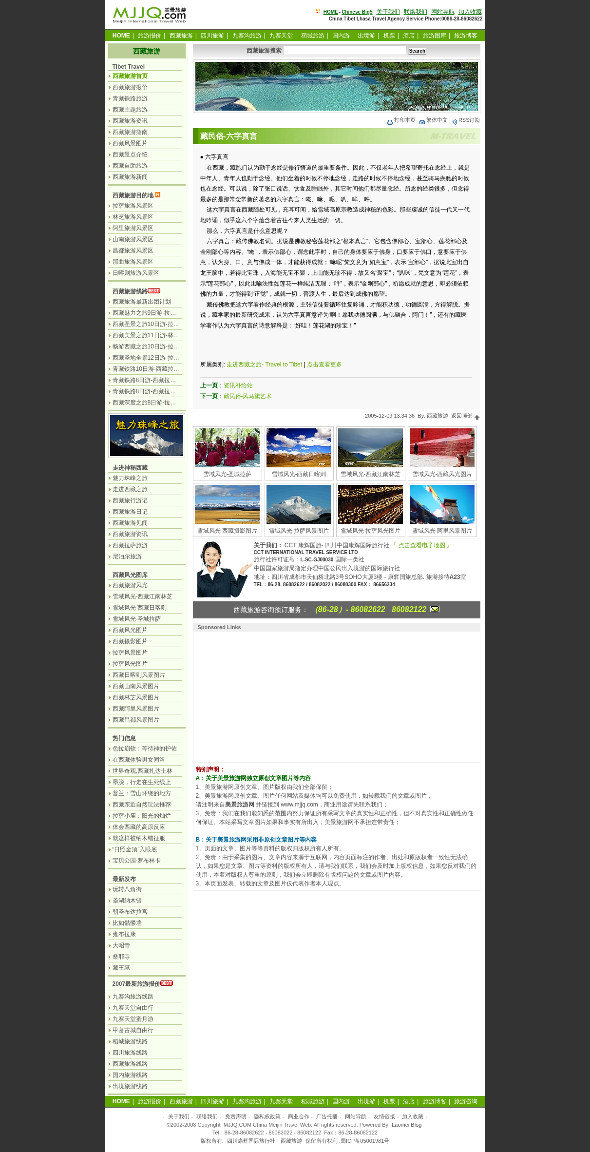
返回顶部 (465, 416)
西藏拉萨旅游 (130, 545)
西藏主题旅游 (130, 109)
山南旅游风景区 (133, 239)
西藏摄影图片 (130, 641)
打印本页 (401, 120)
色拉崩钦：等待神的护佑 (145, 748)
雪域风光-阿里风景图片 (442, 530)
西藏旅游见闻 (130, 522)
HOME (331, 12)
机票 (389, 35)
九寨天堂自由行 (133, 1007)
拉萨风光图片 (130, 663)
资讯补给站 (238, 385)
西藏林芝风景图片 (136, 697)
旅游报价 (149, 35)
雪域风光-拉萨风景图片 (299, 530)
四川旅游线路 (130, 1052)
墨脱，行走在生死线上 (142, 782)
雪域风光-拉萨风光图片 (371, 530)
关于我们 (388, 11)
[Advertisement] (259, 695)
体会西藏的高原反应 (139, 827)
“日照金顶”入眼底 (135, 849)
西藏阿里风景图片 (136, 708)
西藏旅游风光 (130, 585)
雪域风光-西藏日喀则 (299, 474)
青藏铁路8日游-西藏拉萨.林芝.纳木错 (161, 380)
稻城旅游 (312, 35)
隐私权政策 (267, 1116)
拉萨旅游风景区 (133, 205)
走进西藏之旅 (130, 489)
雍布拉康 (124, 934)
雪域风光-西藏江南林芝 (371, 474)
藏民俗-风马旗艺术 (248, 396)
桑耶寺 (121, 956)
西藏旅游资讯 (130, 120)
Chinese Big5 (357, 12)
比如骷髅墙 (127, 923)
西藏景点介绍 (130, 154)
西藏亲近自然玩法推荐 (142, 804)
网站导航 (443, 11)
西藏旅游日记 (130, 511)
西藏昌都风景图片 (136, 719)
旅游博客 (465, 35)
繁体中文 (433, 120)
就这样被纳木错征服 (139, 838)
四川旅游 (212, 35)
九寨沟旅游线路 (133, 996)
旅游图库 (434, 35)
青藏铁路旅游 (130, 98)
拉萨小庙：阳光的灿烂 (142, 815)
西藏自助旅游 (130, 165)
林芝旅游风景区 (133, 216)
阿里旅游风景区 (133, 228)
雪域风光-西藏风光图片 (442, 474)
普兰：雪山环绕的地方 (142, 793)
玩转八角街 (127, 889)
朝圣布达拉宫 (130, 911)
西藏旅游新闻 (130, 176)
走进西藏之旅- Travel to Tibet (264, 364)
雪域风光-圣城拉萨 (227, 474)
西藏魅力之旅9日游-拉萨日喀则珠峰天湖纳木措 (174, 312)
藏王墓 (121, 967)
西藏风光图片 (130, 630)
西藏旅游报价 (130, 87)
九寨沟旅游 (247, 35)
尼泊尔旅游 (127, 556)
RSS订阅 (465, 120)
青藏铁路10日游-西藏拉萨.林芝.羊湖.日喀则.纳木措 (179, 368)
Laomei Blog (406, 1125)
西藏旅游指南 (130, 132)
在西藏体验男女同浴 (139, 759)
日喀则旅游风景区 (136, 272)
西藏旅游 (181, 35)
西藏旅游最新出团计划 (142, 301)
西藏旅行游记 (130, 500)
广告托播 (327, 1116)
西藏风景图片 (130, 143)
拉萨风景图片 (130, 652)
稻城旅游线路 (130, 1041)
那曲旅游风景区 (133, 261)
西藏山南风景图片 (136, 686)
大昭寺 (121, 945)
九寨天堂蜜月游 (133, 1019)
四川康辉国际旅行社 (251, 1141)
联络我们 (415, 11)
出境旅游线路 (130, 1086)
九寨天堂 (281, 35)
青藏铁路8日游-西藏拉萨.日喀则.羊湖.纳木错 (170, 391)
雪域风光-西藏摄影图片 (227, 530)
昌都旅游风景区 (133, 250)
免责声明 (236, 1116)
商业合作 (298, 1116)
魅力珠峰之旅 (130, 478)
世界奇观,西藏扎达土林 (142, 771)
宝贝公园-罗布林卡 (137, 860)
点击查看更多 (324, 364)
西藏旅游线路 (130, 291)
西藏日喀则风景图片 (139, 675)
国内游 (341, 35)
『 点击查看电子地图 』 (422, 545)
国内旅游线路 (130, 1075)
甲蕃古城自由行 (133, 1030)
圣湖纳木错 (127, 900)
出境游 (366, 35)
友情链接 (384, 1116)
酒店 (409, 35)
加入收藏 (470, 11)
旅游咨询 (465, 1101)
